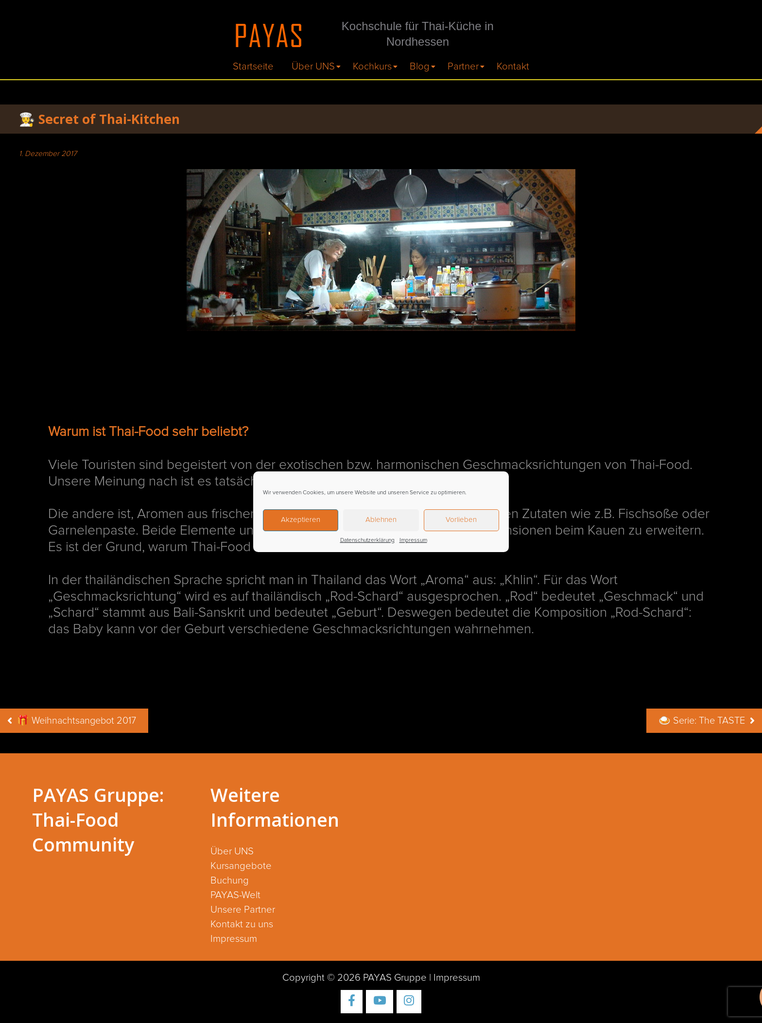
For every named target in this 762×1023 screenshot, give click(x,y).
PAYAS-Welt (235, 895)
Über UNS (313, 66)
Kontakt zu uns (241, 924)
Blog (420, 66)
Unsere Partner (242, 910)
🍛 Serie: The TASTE (701, 721)
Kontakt (513, 66)
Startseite (253, 66)
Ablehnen (381, 519)
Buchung (229, 880)
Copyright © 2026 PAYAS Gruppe (354, 978)
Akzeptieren (300, 519)
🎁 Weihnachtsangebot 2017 (76, 721)
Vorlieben (461, 519)
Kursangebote (241, 866)
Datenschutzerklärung (367, 540)
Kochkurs (372, 66)
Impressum (413, 540)
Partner (463, 66)
